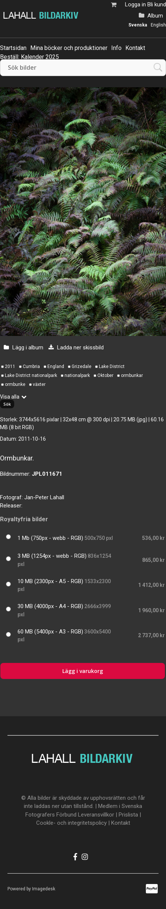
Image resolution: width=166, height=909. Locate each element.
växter (39, 384)
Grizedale (81, 366)
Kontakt (135, 47)
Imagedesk (43, 888)
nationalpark (77, 375)
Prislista (128, 814)
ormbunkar (132, 375)
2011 (10, 366)
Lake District (112, 366)
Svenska (137, 25)
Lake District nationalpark (31, 375)
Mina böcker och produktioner (68, 47)
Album (155, 15)
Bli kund (156, 4)
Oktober (105, 375)
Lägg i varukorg (82, 670)
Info (116, 47)
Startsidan (13, 47)
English (158, 25)
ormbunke (15, 384)
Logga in (135, 4)
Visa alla (9, 397)
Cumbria (31, 366)
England (55, 366)
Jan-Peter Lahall (44, 497)
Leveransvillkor (96, 814)
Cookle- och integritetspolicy (71, 823)
